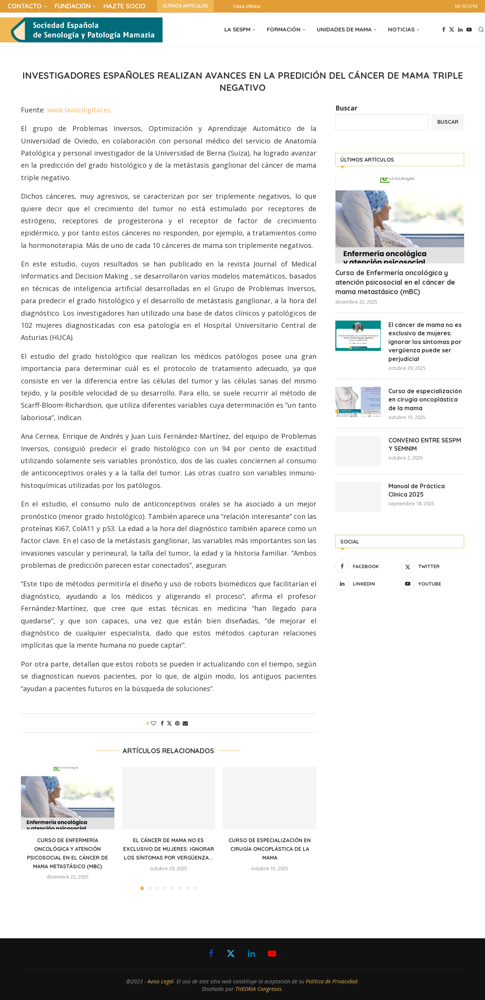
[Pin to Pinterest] (177, 723)
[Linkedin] (460, 29)
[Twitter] (451, 29)
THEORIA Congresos (258, 988)
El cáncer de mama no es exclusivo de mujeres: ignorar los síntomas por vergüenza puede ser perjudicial (425, 342)
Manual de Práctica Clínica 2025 (416, 490)
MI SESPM (466, 6)
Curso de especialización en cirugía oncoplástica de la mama (269, 849)
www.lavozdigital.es (79, 109)
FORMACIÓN (283, 29)
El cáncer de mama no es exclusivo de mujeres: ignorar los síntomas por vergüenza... (168, 849)
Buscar (346, 108)
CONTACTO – (27, 6)
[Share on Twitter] (169, 723)
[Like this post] (153, 723)
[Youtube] (469, 29)
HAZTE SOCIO (124, 6)
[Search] (481, 29)
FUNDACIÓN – (75, 6)
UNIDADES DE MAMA (344, 29)
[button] (220, 6)
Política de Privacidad (331, 981)
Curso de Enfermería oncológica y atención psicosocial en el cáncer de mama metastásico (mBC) (395, 282)
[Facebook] (443, 29)
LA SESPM (237, 29)
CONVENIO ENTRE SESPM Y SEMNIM (424, 444)
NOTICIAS (401, 29)
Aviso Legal (160, 981)
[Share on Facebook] (162, 723)
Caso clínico (246, 6)
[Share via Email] (185, 723)
